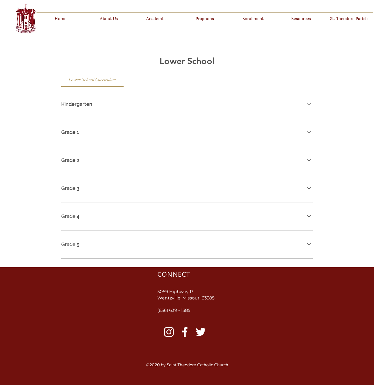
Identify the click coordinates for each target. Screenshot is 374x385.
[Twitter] (200, 332)
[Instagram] (168, 332)
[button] (109, 19)
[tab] (92, 80)
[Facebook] (184, 332)
